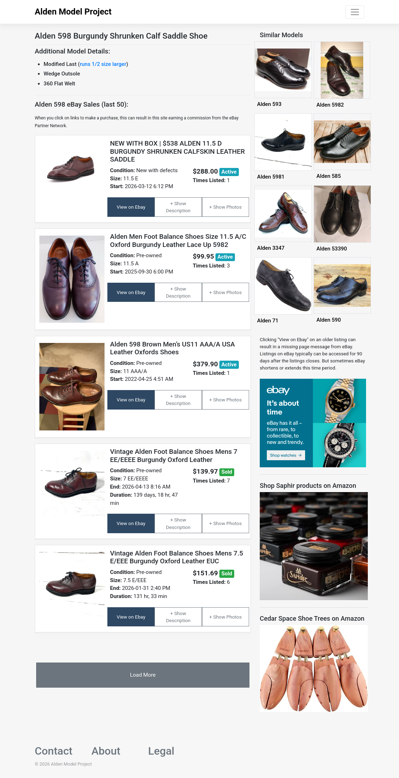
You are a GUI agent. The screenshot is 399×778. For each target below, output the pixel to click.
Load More (143, 675)
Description (178, 210)
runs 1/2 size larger (103, 64)
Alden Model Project (73, 12)
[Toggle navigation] (354, 12)
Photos (234, 207)
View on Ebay (131, 207)
